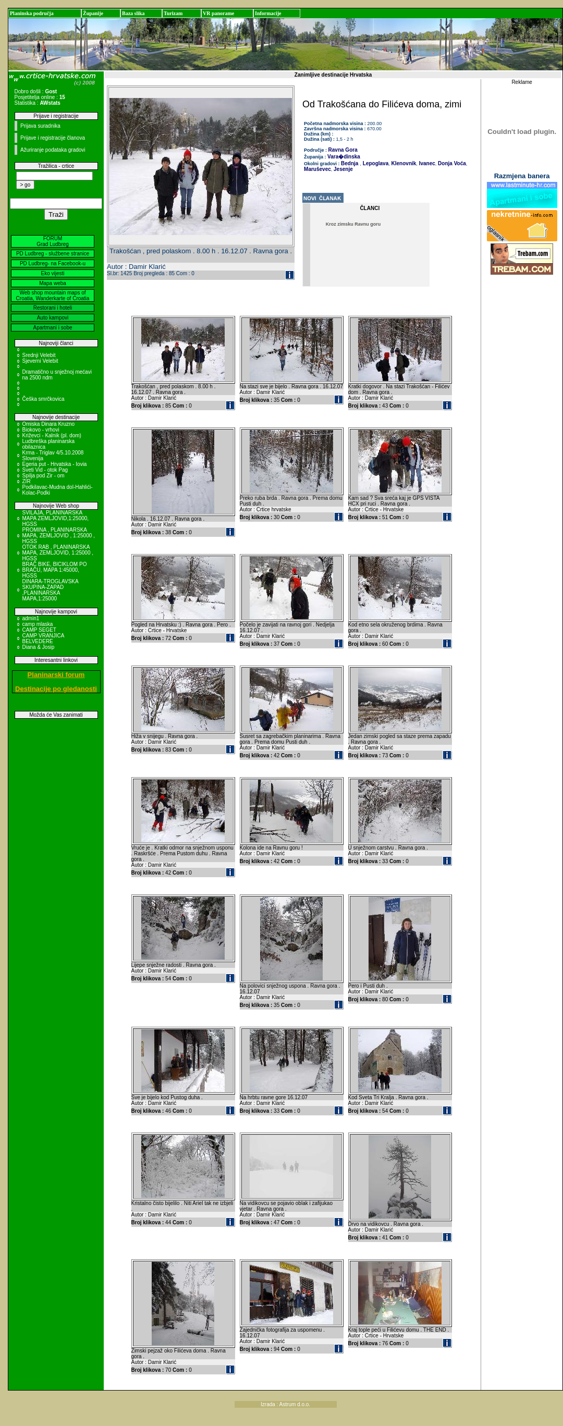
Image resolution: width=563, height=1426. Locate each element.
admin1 (31, 618)
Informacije (268, 13)
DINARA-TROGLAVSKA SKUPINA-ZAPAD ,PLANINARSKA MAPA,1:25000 (50, 590)
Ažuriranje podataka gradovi (52, 150)
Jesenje (342, 169)
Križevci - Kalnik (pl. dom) (51, 435)
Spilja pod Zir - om (43, 475)
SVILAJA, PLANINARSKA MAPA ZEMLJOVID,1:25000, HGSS (55, 518)
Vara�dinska (343, 156)
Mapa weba (52, 283)
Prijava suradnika (40, 126)
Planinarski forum (56, 675)
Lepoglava (374, 163)
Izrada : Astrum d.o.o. (285, 1404)
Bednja (349, 163)
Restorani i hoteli (52, 308)
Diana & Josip (38, 647)
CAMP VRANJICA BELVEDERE (43, 638)
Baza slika (133, 13)
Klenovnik (403, 163)
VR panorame (218, 13)
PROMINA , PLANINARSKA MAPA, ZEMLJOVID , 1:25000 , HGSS (58, 535)
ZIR (26, 481)
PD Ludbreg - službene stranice (52, 253)
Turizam (173, 13)
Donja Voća (451, 163)
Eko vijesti (52, 273)
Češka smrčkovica (43, 399)
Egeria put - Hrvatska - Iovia (54, 464)
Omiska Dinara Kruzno (48, 424)
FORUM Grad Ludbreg (52, 241)
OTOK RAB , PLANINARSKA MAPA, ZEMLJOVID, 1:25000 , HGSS (58, 552)
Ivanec (426, 163)
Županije (93, 13)
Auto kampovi (53, 318)
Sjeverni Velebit (40, 361)
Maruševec (317, 169)
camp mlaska (37, 624)
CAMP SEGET (39, 630)
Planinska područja (32, 13)
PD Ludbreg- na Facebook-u (52, 263)
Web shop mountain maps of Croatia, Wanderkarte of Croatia (53, 295)
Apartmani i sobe (52, 327)
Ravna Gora (343, 150)
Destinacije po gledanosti (56, 689)
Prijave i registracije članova (52, 138)
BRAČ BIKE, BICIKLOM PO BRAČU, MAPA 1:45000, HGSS (54, 570)
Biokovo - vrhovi (40, 430)
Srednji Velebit (39, 355)
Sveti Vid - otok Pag (45, 470)
